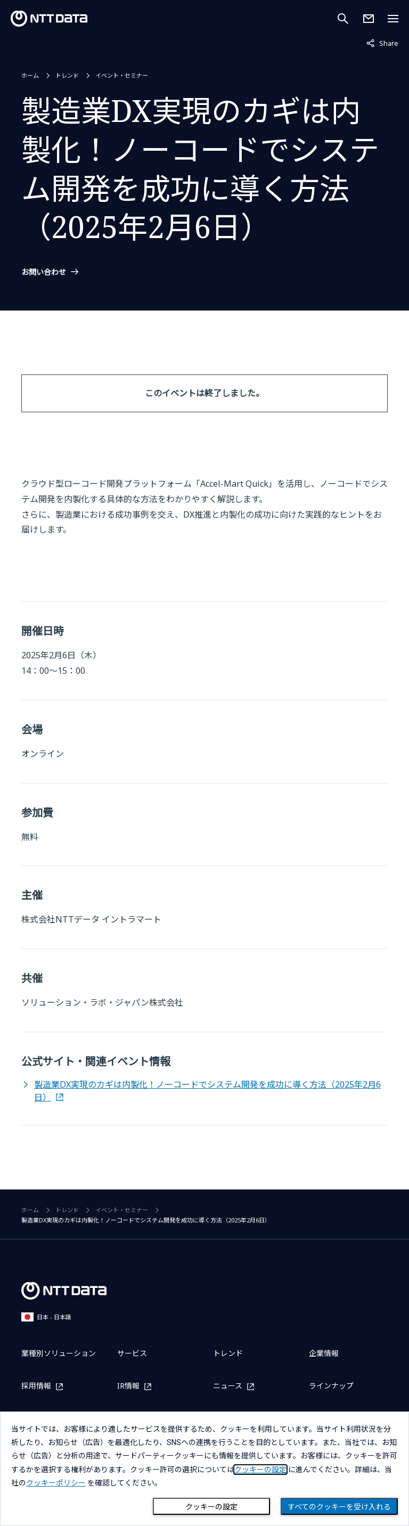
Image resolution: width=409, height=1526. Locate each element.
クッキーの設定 (211, 1507)
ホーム (30, 75)
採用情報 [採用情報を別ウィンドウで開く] (36, 1386)
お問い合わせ (43, 272)
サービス (132, 1353)
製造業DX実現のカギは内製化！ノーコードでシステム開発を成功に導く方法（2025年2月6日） (207, 1091)
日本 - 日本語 (46, 1316)
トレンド (67, 75)
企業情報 (324, 1353)
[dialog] (204, 1468)
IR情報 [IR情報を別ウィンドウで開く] (128, 1386)
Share (382, 42)
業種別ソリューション (58, 1353)
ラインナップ (331, 1386)
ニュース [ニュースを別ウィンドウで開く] (227, 1386)
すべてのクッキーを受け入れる (339, 1507)
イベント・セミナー (121, 75)
